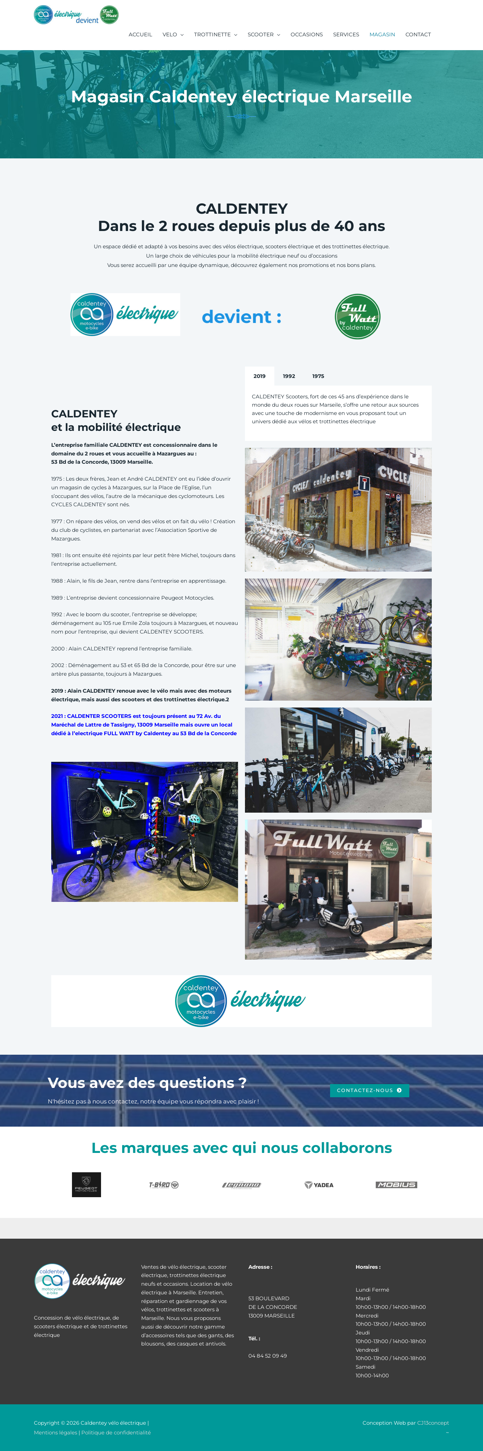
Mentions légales (55, 1432)
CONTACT (418, 34)
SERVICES (346, 34)
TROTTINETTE (212, 34)
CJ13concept (433, 1423)
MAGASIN (382, 34)
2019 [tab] (260, 376)
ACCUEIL (140, 34)
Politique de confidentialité (116, 1432)
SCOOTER (261, 34)
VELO (170, 34)
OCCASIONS (307, 34)
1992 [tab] (289, 376)
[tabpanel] (338, 413)
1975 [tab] (318, 376)
